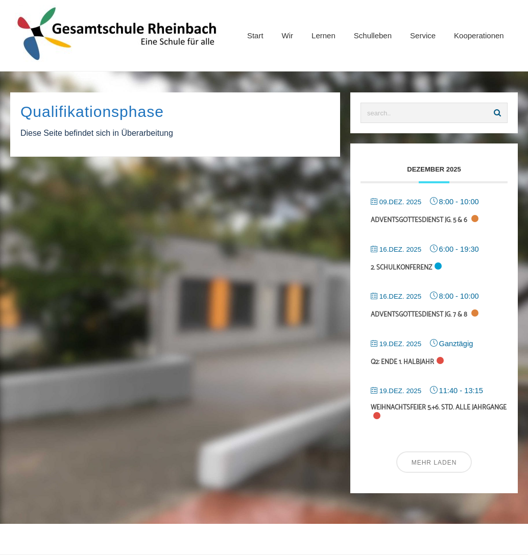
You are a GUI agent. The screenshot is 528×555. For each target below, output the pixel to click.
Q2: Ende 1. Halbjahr (402, 362)
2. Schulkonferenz (401, 267)
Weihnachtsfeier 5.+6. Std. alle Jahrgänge (439, 407)
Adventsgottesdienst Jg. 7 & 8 (420, 314)
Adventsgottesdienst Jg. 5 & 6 (420, 220)
